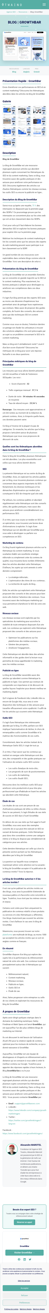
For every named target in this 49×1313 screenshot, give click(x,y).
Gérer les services (24, 1281)
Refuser (24, 1295)
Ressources (23, 12)
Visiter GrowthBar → (24, 1252)
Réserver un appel (24, 1222)
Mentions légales (26, 1309)
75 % (34, 205)
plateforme (7, 934)
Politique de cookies (11, 1309)
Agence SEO (11, 12)
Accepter (24, 1288)
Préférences (24, 1303)
